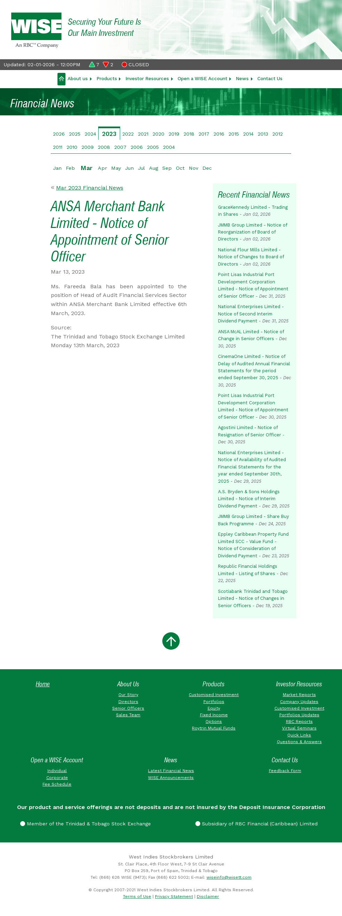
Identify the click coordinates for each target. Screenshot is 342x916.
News (242, 78)
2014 (248, 134)
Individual (57, 770)
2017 (204, 134)
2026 (59, 134)
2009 (87, 147)
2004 (169, 147)
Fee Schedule (56, 784)
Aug (153, 168)
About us (78, 78)
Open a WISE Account (202, 78)
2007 (120, 147)
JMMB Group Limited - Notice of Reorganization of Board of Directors (252, 232)
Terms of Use (137, 896)
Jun (129, 168)
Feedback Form (285, 770)
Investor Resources (147, 78)
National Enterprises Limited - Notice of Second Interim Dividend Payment (251, 313)
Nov (193, 168)
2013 (263, 134)
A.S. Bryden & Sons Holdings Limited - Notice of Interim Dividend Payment (249, 499)
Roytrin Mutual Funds (213, 728)
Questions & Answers (299, 741)
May (116, 168)
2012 (277, 134)
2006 (137, 147)
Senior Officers (128, 708)
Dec (207, 168)
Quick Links (299, 735)
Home (43, 684)
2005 (153, 147)
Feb (70, 168)
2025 (74, 134)
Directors (128, 701)
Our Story (128, 694)
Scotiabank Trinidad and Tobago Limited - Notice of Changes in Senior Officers (253, 598)
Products (106, 78)
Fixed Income (214, 714)
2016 (218, 134)
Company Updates (299, 701)
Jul (141, 168)
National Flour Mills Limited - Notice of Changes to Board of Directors (251, 257)
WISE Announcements (171, 777)
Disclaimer (208, 896)
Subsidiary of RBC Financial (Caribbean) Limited (256, 823)
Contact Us (269, 78)
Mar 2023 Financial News (89, 187)
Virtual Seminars (299, 728)
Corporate (57, 777)
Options (213, 721)
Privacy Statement (174, 896)
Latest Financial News (171, 770)
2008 (104, 147)
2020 (158, 134)
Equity (214, 708)
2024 (90, 134)
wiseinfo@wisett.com (229, 877)
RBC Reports (299, 721)
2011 (57, 147)
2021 (143, 134)
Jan (57, 168)
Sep (167, 168)
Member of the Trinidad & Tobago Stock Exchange (85, 823)
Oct (180, 168)
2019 (174, 134)
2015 (233, 134)
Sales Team (128, 714)
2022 (128, 134)
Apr (102, 168)
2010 (72, 147)
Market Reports (299, 694)
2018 (189, 134)
